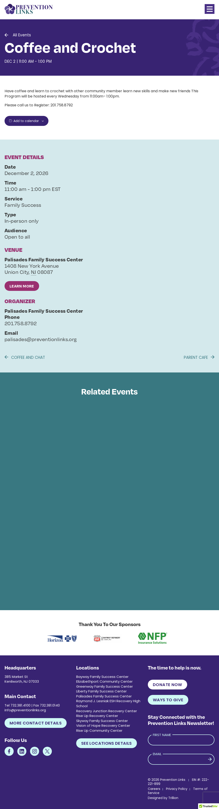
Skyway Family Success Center (102, 720)
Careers (154, 789)
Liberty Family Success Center (101, 691)
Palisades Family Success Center (104, 696)
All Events (22, 35)
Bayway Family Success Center (102, 676)
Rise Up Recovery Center (97, 715)
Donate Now (167, 684)
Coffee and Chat (25, 357)
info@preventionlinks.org (25, 710)
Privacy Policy (176, 789)
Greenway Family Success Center (104, 686)
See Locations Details (106, 743)
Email (157, 754)
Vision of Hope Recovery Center (103, 725)
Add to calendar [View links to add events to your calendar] (26, 121)
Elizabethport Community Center (104, 681)
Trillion (173, 798)
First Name (162, 734)
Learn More (22, 286)
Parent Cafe (199, 357)
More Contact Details (36, 723)
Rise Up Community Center (99, 730)
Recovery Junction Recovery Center (106, 711)
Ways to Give (168, 700)
